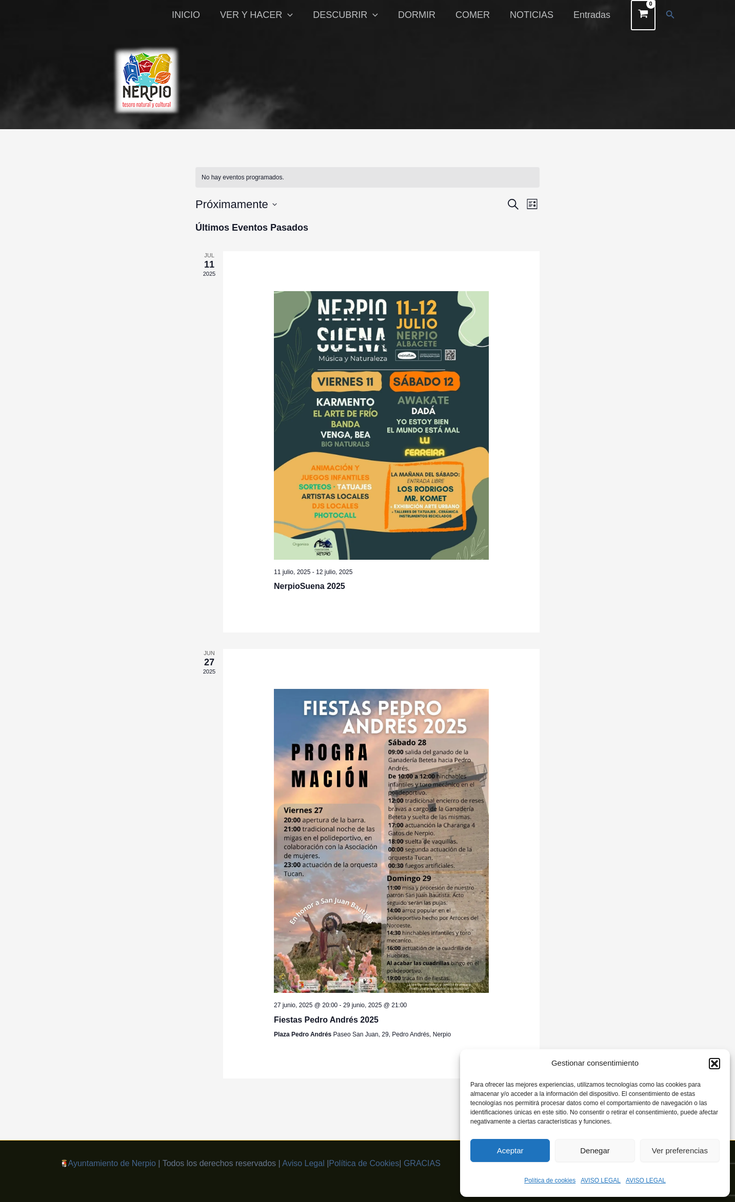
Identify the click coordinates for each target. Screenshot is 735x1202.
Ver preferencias (680, 1150)
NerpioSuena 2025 (309, 586)
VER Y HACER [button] (264, 15)
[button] (714, 1063)
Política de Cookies (364, 1163)
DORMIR (422, 15)
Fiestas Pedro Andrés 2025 (326, 1019)
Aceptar (510, 1150)
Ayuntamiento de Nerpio (112, 1163)
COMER (476, 15)
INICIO (196, 15)
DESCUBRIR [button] (352, 15)
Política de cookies (549, 1180)
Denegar (595, 1150)
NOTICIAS (533, 15)
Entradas (592, 15)
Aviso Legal (303, 1163)
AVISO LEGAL (601, 1180)
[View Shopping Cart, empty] (643, 15)
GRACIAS (422, 1163)
